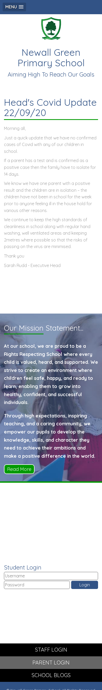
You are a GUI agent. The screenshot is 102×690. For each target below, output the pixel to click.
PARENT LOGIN (51, 662)
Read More (19, 469)
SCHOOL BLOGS (51, 675)
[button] (14, 7)
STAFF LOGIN (51, 649)
